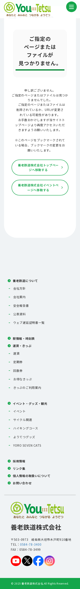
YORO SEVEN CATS (27, 445)
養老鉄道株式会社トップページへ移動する (38, 167)
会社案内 (19, 297)
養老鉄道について (25, 281)
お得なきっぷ (22, 379)
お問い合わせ (22, 483)
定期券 (18, 362)
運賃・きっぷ (22, 346)
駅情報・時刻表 (24, 338)
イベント (19, 411)
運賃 (16, 353)
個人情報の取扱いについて (31, 476)
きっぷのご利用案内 (27, 387)
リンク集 (19, 468)
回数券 (18, 370)
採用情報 (19, 461)
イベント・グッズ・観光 (30, 403)
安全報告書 (21, 305)
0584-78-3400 (30, 544)
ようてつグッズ (24, 437)
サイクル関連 (22, 420)
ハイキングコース (25, 428)
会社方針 (19, 288)
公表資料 (19, 314)
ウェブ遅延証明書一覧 (29, 322)
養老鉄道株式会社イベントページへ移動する (38, 187)
